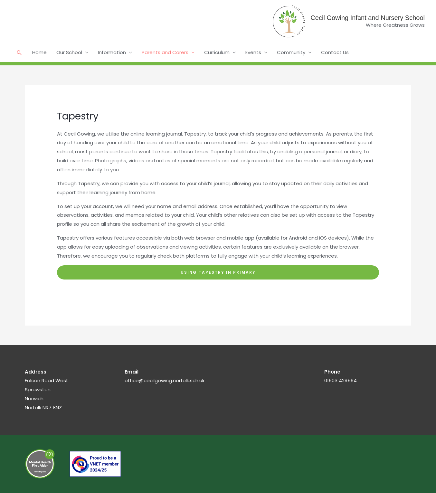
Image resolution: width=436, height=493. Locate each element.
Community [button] (291, 52)
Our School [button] (69, 52)
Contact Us (335, 52)
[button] (19, 53)
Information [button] (112, 52)
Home (39, 52)
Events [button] (253, 52)
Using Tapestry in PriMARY (218, 272)
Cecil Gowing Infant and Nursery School (367, 17)
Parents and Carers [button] (165, 52)
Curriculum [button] (217, 52)
